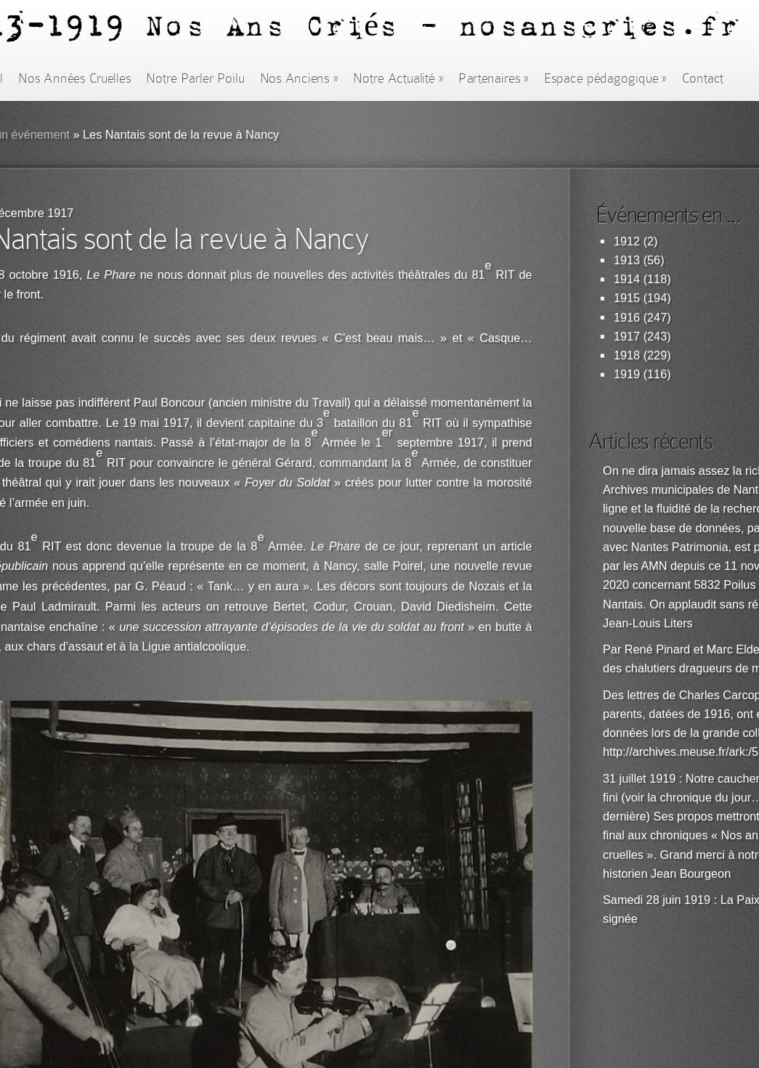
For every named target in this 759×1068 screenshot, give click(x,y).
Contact (703, 78)
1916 (627, 318)
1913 (627, 260)
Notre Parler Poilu (195, 78)
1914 (627, 279)
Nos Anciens (299, 78)
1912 (627, 241)
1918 (627, 355)
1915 (627, 298)
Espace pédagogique (605, 78)
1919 (627, 374)
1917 (627, 336)
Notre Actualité (398, 78)
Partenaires (493, 78)
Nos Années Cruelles (74, 78)
